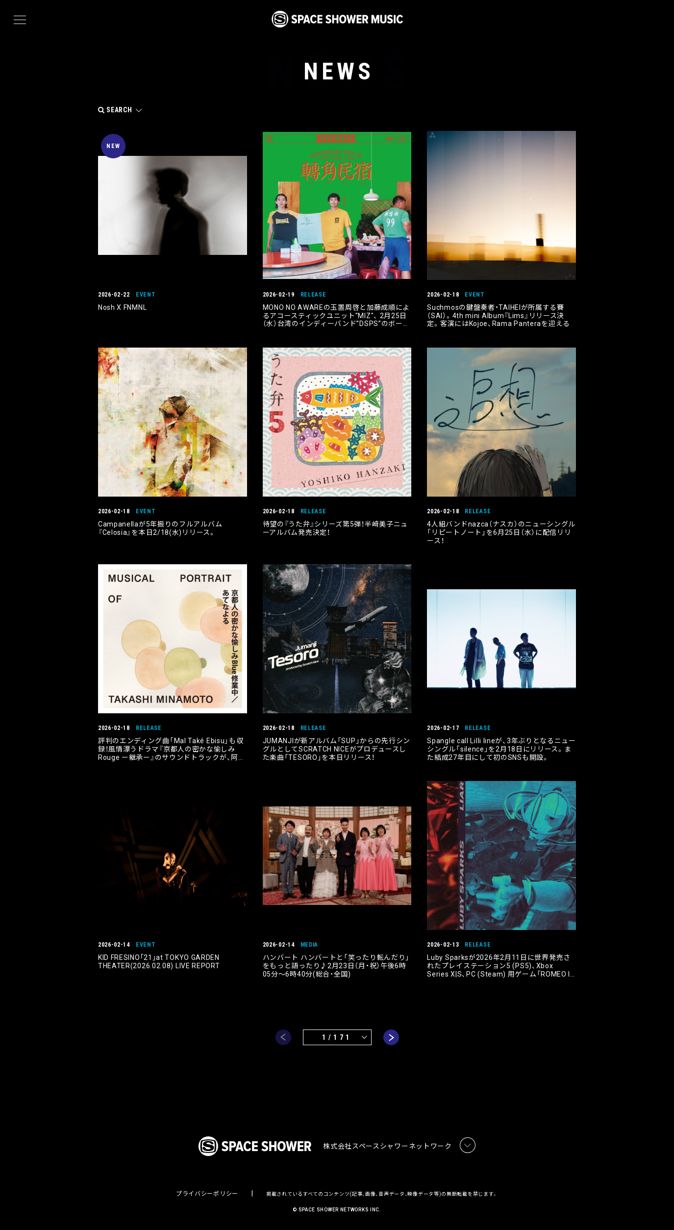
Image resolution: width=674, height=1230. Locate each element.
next (391, 1037)
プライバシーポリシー (207, 1193)
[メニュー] (20, 20)
